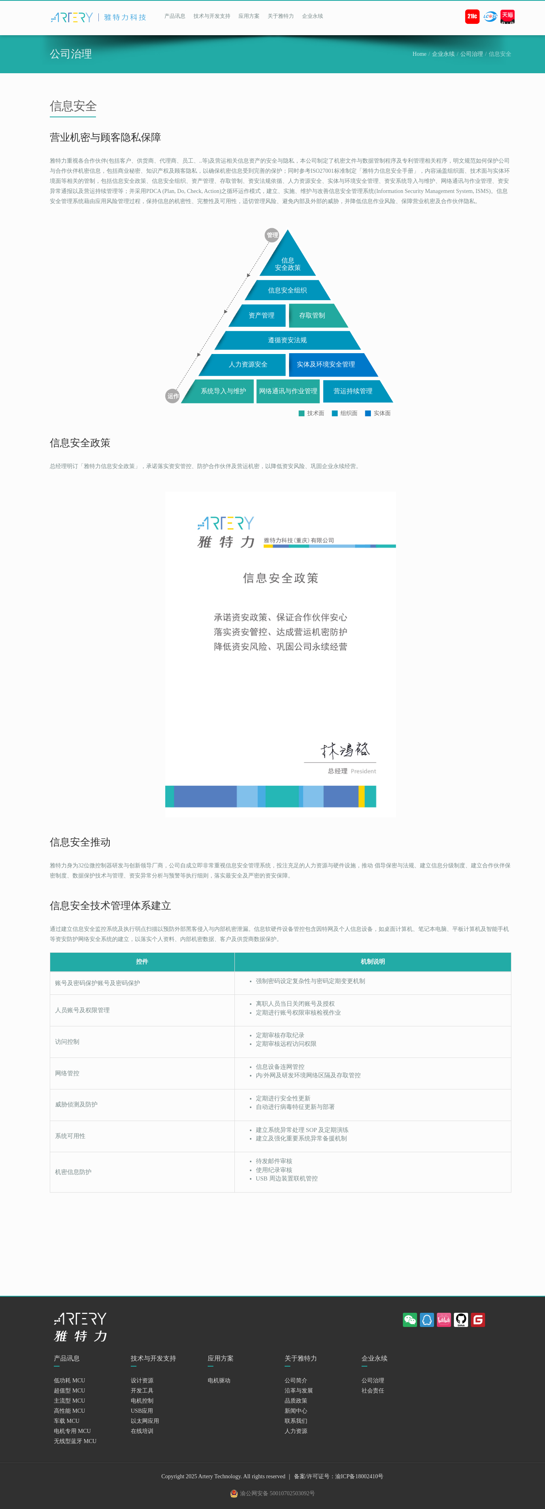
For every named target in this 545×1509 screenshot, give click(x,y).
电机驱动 (219, 1381)
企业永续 (312, 16)
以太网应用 (145, 1421)
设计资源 (142, 1381)
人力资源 (296, 1431)
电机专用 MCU (72, 1431)
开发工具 (142, 1391)
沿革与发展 (299, 1391)
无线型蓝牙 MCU (75, 1441)
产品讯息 (174, 16)
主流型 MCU (69, 1401)
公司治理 (471, 54)
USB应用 (142, 1411)
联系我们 (296, 1421)
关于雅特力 (281, 16)
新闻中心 (296, 1411)
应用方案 (249, 16)
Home (419, 54)
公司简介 (296, 1381)
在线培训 (142, 1431)
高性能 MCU (69, 1411)
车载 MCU (66, 1421)
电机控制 (142, 1401)
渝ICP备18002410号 (359, 1476)
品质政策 (296, 1401)
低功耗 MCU (69, 1381)
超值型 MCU (69, 1391)
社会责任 (373, 1391)
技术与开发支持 (212, 16)
